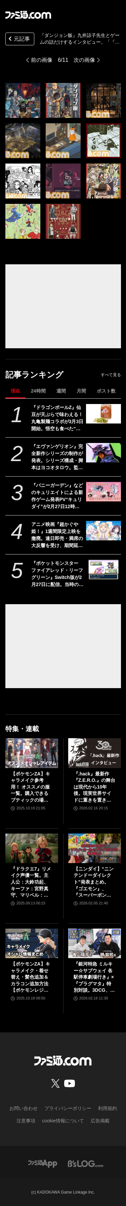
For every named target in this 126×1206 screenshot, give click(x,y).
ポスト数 (106, 391)
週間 (61, 391)
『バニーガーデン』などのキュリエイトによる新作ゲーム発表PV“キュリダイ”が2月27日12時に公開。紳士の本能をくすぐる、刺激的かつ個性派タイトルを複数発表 (57, 496)
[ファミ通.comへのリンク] (28, 15)
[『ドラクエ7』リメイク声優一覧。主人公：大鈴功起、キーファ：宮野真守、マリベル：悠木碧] (31, 848)
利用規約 (107, 1108)
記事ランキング (34, 374)
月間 (81, 391)
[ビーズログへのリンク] (85, 1163)
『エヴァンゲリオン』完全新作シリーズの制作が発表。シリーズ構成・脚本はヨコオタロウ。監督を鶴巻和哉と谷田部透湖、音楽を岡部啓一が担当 (57, 457)
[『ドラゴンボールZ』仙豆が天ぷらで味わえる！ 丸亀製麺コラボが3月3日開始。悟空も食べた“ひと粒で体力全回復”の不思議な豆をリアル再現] (103, 413)
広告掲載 (100, 1120)
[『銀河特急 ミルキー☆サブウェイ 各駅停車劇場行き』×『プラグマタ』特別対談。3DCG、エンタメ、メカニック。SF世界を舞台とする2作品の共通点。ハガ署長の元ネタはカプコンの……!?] (94, 943)
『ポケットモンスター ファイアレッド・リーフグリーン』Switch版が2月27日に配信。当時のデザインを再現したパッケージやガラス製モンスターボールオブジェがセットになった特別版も (57, 574)
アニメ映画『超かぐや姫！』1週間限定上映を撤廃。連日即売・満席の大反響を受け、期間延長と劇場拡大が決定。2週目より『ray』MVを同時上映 (57, 535)
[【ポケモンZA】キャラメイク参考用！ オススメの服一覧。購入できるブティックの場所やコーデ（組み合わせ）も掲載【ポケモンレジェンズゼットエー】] (31, 753)
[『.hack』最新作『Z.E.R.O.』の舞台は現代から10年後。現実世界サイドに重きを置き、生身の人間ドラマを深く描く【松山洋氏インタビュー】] (94, 753)
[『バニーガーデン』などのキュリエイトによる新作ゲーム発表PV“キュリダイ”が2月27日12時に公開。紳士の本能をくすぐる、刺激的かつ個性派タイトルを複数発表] (103, 491)
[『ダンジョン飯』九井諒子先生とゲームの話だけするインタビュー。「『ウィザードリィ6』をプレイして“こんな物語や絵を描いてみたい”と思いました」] (22, 100)
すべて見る (111, 374)
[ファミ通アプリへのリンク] (42, 1163)
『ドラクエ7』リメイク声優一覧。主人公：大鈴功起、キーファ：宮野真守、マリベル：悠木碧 (31, 882)
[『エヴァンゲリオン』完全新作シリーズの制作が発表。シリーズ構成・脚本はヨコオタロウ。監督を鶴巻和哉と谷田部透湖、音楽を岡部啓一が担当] (103, 452)
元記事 (18, 39)
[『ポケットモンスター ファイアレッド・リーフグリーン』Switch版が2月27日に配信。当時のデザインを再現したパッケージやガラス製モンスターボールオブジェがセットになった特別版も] (103, 569)
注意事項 (25, 1120)
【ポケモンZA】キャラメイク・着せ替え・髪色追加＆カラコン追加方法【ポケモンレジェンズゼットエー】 (30, 977)
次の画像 (84, 60)
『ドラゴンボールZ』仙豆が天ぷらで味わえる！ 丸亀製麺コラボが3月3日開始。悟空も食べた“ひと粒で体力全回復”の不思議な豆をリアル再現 (57, 418)
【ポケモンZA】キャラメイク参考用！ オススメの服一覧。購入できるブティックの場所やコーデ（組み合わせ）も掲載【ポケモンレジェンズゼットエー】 (30, 787)
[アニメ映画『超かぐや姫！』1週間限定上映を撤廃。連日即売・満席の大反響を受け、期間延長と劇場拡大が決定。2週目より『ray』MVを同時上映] (103, 530)
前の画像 (41, 60)
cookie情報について (63, 1120)
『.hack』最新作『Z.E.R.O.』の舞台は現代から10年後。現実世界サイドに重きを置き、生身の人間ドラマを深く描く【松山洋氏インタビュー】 (94, 787)
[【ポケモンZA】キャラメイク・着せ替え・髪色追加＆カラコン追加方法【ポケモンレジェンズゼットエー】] (31, 943)
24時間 (38, 391)
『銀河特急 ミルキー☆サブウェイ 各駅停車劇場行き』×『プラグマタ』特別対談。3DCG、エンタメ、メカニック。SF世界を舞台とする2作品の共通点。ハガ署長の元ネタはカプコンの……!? (94, 977)
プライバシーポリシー (67, 1108)
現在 (15, 391)
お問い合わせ (23, 1108)
